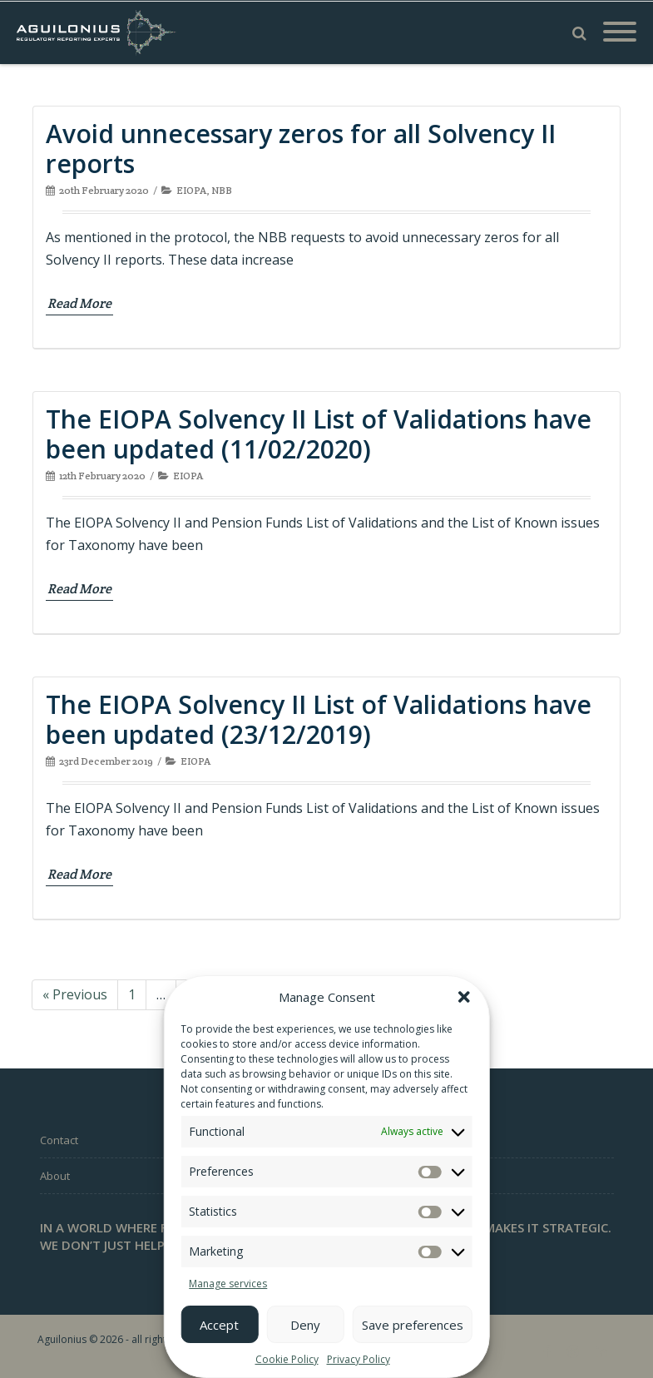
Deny (305, 1324)
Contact (59, 1140)
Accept (219, 1324)
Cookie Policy (287, 1359)
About (55, 1175)
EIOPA (191, 190)
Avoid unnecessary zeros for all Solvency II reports (301, 148)
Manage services (228, 1283)
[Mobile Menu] (619, 32)
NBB (221, 190)
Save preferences (412, 1324)
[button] (464, 997)
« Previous (74, 994)
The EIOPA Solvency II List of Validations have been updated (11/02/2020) (318, 434)
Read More (79, 303)
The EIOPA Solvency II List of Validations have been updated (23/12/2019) (318, 719)
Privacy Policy (358, 1359)
